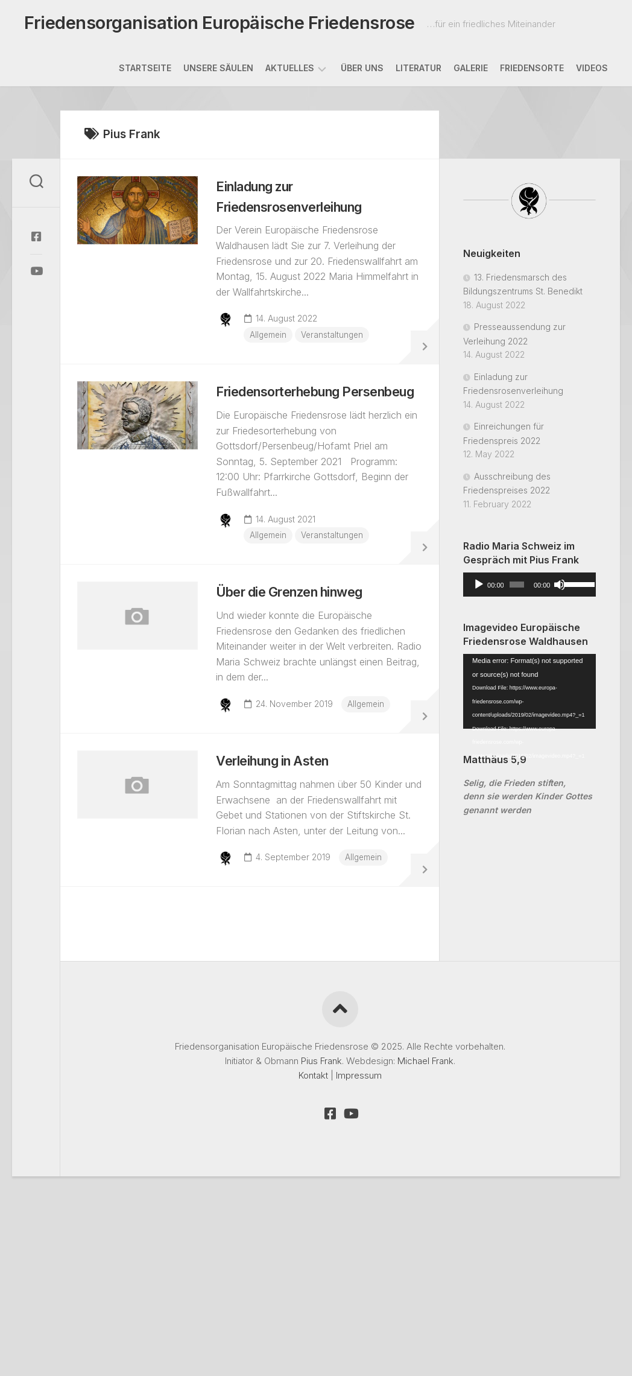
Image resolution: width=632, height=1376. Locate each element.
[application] (529, 588)
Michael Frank (425, 1187)
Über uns (362, 71)
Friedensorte (532, 71)
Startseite (145, 71)
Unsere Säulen (218, 71)
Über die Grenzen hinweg (307, 650)
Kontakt (313, 1202)
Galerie (470, 71)
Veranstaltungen (342, 345)
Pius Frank (321, 1187)
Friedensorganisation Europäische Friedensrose (211, 24)
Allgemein (276, 345)
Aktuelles (289, 71)
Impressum (359, 1202)
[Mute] (560, 588)
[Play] (479, 588)
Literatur (418, 71)
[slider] (517, 588)
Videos (592, 71)
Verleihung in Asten (288, 849)
